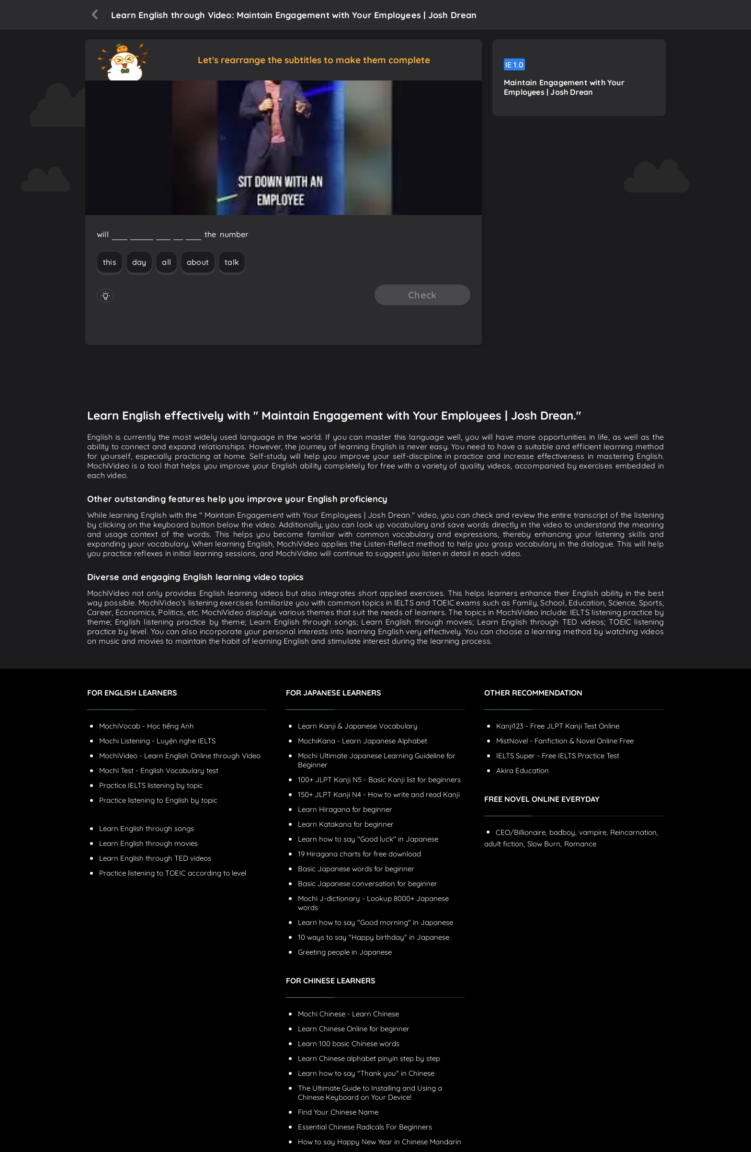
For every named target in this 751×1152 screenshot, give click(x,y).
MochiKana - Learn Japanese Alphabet (362, 740)
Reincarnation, (634, 832)
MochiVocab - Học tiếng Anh (146, 725)
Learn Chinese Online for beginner (354, 1028)
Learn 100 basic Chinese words (348, 1043)
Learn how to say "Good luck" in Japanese (368, 839)
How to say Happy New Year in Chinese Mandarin (379, 1141)
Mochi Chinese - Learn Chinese (348, 1013)
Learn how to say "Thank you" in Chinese (366, 1073)
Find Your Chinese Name (338, 1112)
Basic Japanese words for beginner (356, 868)
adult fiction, (504, 843)
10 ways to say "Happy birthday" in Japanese (373, 937)
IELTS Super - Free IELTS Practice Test (557, 755)
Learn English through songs (146, 828)
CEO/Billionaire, (521, 832)
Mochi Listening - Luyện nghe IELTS (157, 740)
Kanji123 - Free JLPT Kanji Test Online (557, 725)
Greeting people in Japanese (345, 952)
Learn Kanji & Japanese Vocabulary (358, 725)
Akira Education (522, 770)
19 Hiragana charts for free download (359, 853)
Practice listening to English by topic (158, 800)
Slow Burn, (544, 843)
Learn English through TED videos (155, 858)
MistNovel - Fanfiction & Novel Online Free (565, 740)
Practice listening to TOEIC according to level (172, 873)
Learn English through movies (148, 843)
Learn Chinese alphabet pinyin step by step (369, 1058)
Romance (580, 843)
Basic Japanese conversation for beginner (367, 883)
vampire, (593, 832)
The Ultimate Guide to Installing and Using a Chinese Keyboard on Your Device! (370, 1093)
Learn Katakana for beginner (346, 824)
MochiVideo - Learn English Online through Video (180, 755)
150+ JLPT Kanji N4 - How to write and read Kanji (379, 794)
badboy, (563, 832)
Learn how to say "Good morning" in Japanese (375, 922)
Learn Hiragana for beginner (345, 809)
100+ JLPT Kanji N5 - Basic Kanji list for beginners (379, 779)
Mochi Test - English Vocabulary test (158, 770)
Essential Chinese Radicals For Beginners (365, 1126)
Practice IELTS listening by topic (151, 785)
